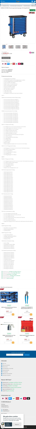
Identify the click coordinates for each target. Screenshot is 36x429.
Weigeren (17, 424)
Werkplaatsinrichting (5, 5)
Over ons (3, 363)
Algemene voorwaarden (6, 373)
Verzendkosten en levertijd (7, 368)
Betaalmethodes (5, 370)
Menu (3, 1)
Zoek (33, 4)
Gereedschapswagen (27, 5)
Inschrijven (27, 354)
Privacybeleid (4, 371)
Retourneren (4, 366)
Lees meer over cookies (14, 420)
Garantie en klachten (6, 375)
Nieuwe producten (5, 365)
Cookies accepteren (7, 424)
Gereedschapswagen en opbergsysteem (16, 5)
